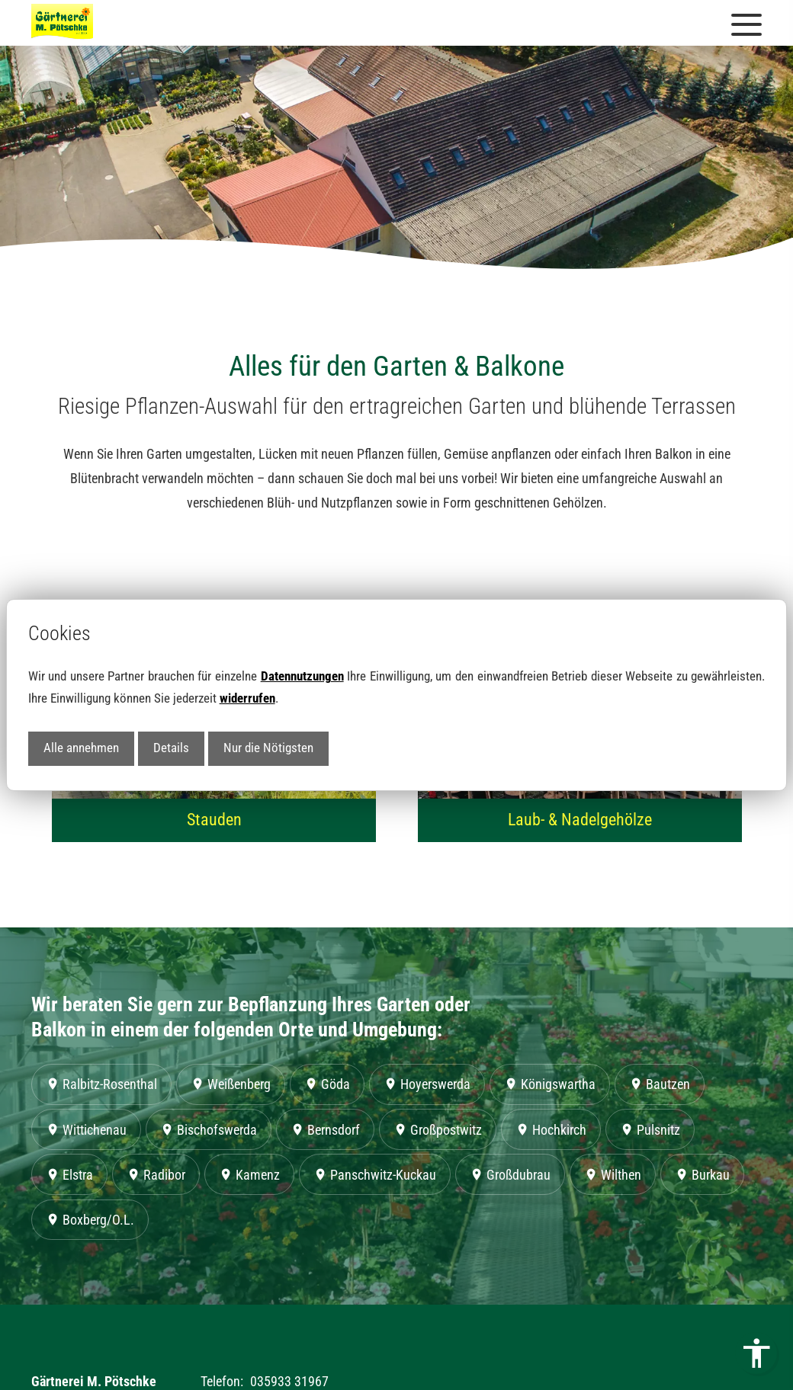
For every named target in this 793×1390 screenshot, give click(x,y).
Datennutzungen (302, 676)
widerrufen (247, 698)
